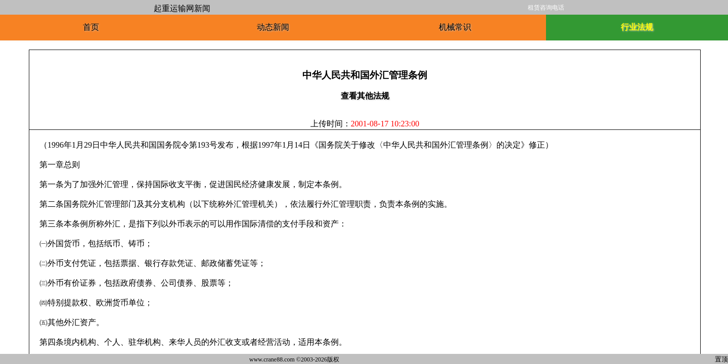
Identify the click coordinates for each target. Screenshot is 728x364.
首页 (91, 27)
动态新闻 (273, 27)
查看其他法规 (365, 96)
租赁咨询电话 (546, 7)
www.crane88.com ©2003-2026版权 (294, 359)
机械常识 (455, 27)
